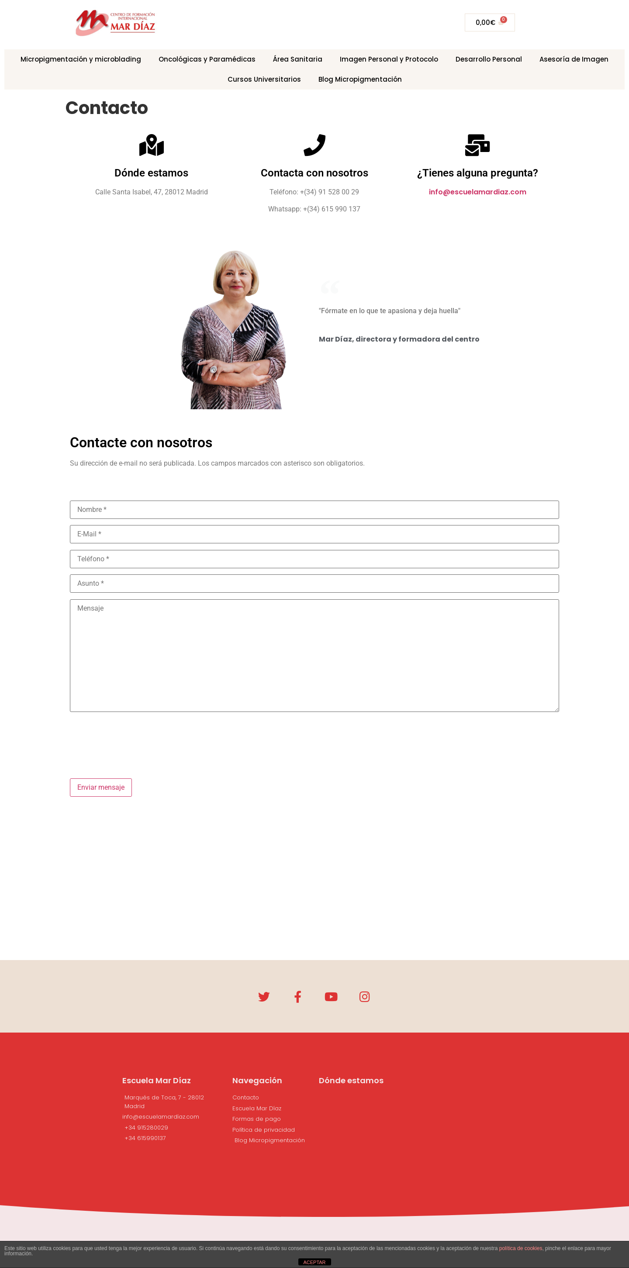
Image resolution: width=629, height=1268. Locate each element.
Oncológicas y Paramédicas (207, 59)
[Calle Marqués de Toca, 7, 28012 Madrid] (314, 890)
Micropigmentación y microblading (81, 59)
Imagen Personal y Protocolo (389, 59)
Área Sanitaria (297, 59)
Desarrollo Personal (489, 59)
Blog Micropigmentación (360, 79)
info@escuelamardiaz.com (477, 192)
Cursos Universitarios (264, 79)
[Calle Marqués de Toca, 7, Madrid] (412, 1158)
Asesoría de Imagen (573, 59)
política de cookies (521, 1248)
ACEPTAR (314, 1262)
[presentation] (136, 738)
